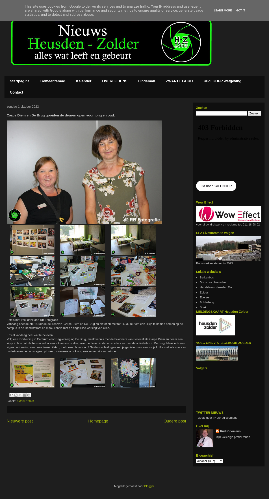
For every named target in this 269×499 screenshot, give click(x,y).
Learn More (223, 10)
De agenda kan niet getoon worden (228, 148)
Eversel (204, 297)
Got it (240, 10)
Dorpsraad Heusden (213, 282)
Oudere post (175, 421)
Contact (16, 92)
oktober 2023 (25, 401)
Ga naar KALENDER (216, 186)
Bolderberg (207, 302)
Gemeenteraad (52, 81)
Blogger (149, 486)
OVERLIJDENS (115, 81)
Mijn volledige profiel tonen (233, 437)
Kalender (83, 81)
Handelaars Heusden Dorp (217, 287)
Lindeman (146, 81)
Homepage (98, 421)
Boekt (203, 307)
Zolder (204, 292)
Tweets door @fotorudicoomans (216, 417)
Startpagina (20, 81)
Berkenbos (207, 277)
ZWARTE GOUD (179, 81)
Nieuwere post (20, 421)
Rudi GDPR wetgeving (222, 81)
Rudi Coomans (230, 431)
